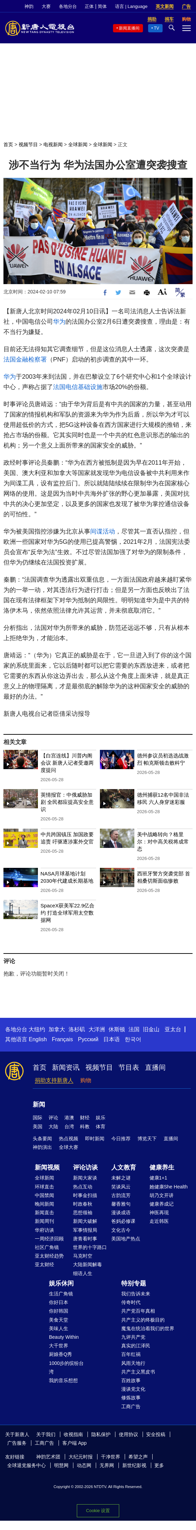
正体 (89, 6)
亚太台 (173, 1029)
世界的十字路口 (90, 1247)
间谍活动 (102, 531)
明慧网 (61, 1465)
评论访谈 (85, 1167)
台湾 (69, 1126)
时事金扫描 (85, 1195)
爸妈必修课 (123, 1221)
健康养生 (161, 1167)
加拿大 (57, 1029)
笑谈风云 (121, 1186)
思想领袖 (82, 1212)
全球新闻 (77, 144)
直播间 (155, 1067)
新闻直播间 (129, 28)
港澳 (69, 1117)
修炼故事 (131, 1397)
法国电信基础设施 (78, 387)
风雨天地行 (133, 1363)
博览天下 (147, 1138)
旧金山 (151, 1029)
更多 (159, 1465)
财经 (85, 1117)
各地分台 (68, 6)
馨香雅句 (121, 1204)
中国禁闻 (44, 1195)
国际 (37, 1117)
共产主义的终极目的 (143, 1320)
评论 (53, 1117)
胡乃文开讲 (161, 1195)
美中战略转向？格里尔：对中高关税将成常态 (163, 841)
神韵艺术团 (48, 1456)
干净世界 (110, 1456)
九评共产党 (133, 1337)
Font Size (162, 291)
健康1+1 (158, 1178)
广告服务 (17, 1443)
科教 (85, 1126)
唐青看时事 (85, 1238)
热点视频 (68, 1138)
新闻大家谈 (85, 1178)
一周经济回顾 (49, 1238)
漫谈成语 (121, 1212)
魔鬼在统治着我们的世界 (147, 1328)
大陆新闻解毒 (87, 1264)
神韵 (28, 6)
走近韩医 (159, 1221)
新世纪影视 (134, 1465)
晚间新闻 (44, 1204)
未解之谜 (121, 1178)
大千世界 (58, 1345)
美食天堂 (58, 1320)
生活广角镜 (61, 1293)
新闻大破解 (85, 1221)
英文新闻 (165, 6)
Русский (88, 1039)
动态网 (84, 1465)
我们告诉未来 (135, 1293)
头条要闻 (42, 1138)
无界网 (107, 1465)
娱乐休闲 (61, 1283)
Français (62, 1039)
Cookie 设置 (98, 1510)
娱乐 (100, 1117)
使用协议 (128, 1434)
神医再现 (159, 1212)
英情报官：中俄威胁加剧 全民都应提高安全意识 (67, 802)
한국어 (133, 1039)
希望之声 (138, 1456)
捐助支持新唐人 (54, 1080)
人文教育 (123, 1167)
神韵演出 (42, 1147)
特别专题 (133, 1283)
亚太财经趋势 (49, 1256)
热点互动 (82, 1186)
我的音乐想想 (63, 1380)
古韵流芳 (121, 1195)
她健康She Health (168, 1186)
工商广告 (131, 1406)
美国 (37, 1126)
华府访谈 (44, 1230)
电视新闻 (53, 144)
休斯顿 (117, 1029)
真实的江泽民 (135, 1345)
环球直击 (44, 1186)
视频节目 (28, 144)
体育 (100, 1126)
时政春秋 (82, 1204)
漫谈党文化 (133, 1389)
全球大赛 (68, 1147)
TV (156, 28)
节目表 (128, 1067)
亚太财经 (44, 1264)
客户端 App (74, 1443)
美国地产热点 (125, 1238)
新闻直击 (44, 1212)
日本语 (111, 1039)
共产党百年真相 (138, 1311)
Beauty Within (64, 1337)
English (38, 1039)
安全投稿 (155, 1434)
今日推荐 (121, 1138)
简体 (102, 6)
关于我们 (45, 1434)
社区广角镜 (47, 1247)
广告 (186, 6)
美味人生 (58, 1328)
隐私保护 (101, 1434)
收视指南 (73, 1434)
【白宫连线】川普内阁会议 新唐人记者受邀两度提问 (67, 763)
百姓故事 (131, 1380)
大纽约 (37, 1029)
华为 (59, 321)
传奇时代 (131, 1302)
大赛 (46, 6)
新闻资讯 (66, 1067)
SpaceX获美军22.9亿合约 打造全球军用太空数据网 (68, 913)
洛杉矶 (77, 1029)
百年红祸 (131, 1354)
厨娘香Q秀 (60, 1354)
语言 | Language (131, 6)
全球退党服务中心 (26, 1465)
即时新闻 (94, 1138)
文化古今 (121, 1230)
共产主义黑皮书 (138, 1372)
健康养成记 (161, 1204)
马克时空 (82, 1256)
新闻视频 (47, 1167)
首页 (8, 144)
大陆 (53, 1126)
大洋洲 (97, 1029)
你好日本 (58, 1302)
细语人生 (82, 1273)
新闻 (39, 1104)
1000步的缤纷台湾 (66, 1367)
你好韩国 (58, 1311)
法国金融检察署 (25, 359)
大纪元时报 (81, 1456)
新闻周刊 (44, 1221)
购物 (85, 1080)
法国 (134, 1029)
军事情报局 (85, 1230)
